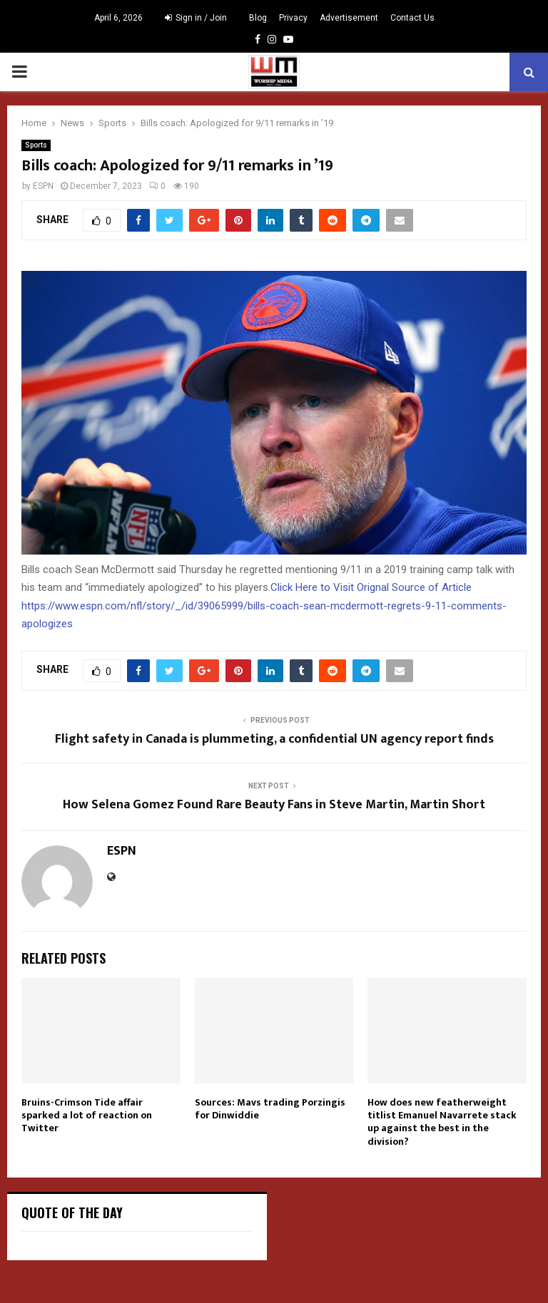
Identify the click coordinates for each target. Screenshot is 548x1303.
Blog (258, 18)
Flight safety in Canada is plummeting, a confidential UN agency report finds (274, 739)
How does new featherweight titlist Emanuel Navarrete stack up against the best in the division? (442, 1122)
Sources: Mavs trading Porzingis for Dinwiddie (270, 1108)
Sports (36, 145)
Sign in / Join (196, 18)
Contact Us (412, 18)
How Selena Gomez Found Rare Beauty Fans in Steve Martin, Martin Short (274, 804)
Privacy (293, 18)
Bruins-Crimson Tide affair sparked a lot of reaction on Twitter (86, 1115)
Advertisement (349, 18)
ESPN (43, 186)
